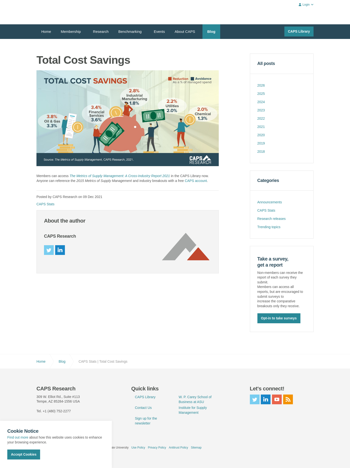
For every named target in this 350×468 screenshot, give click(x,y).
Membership (71, 31)
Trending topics (268, 227)
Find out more (17, 437)
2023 (261, 110)
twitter (49, 250)
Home (46, 31)
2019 (261, 143)
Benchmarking (130, 31)
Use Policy (138, 447)
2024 (261, 102)
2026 (261, 85)
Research (101, 31)
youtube (277, 399)
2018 (261, 151)
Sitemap (196, 447)
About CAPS (185, 31)
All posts (266, 63)
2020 (261, 135)
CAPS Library (299, 31)
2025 (261, 94)
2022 (261, 118)
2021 (261, 127)
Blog (211, 31)
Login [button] (306, 4)
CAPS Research (54, 12)
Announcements (269, 202)
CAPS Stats (45, 204)
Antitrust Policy (178, 447)
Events (159, 31)
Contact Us (143, 407)
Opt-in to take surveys (279, 318)
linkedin (60, 250)
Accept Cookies (23, 454)
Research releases (271, 219)
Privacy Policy (157, 447)
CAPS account (196, 181)
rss (288, 399)
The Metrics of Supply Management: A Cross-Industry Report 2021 (120, 176)
